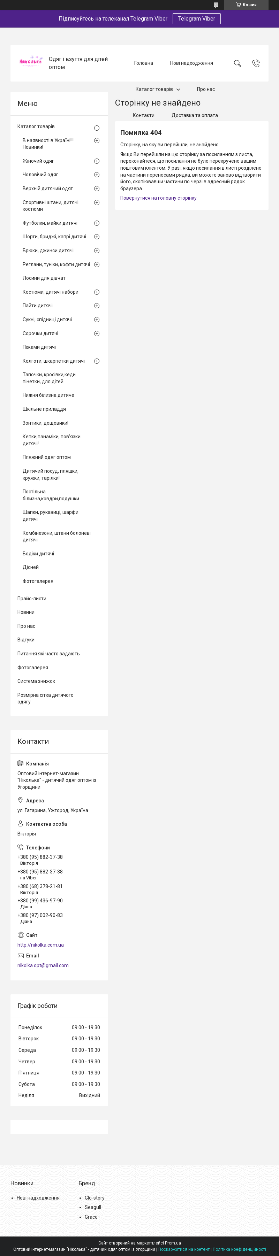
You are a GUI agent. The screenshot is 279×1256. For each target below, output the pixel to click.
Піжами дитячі (39, 347)
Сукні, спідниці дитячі (47, 319)
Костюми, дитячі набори (50, 292)
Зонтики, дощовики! (45, 423)
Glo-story (95, 1198)
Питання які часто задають (48, 653)
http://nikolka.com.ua (40, 945)
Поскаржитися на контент (184, 1249)
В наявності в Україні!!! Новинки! (48, 144)
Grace (91, 1217)
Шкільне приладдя (44, 409)
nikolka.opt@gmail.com (43, 965)
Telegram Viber (196, 18)
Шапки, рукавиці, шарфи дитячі (50, 515)
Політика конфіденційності (239, 1249)
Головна (143, 63)
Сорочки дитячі (40, 333)
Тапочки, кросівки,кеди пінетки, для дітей (49, 378)
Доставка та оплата (195, 115)
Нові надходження (191, 63)
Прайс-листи (31, 598)
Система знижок (36, 681)
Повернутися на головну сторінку (158, 198)
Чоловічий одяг (40, 174)
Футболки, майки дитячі (50, 223)
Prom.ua (173, 1243)
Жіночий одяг (38, 161)
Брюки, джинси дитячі (48, 250)
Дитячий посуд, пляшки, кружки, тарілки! (50, 474)
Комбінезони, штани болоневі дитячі (57, 536)
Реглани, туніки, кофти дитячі (56, 264)
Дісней (31, 567)
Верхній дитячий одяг (48, 188)
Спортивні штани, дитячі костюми (50, 206)
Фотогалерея (38, 581)
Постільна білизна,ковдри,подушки (51, 495)
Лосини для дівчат (44, 278)
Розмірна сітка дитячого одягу (45, 698)
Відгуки (26, 639)
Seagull (93, 1207)
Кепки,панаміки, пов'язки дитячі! (52, 440)
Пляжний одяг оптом (47, 457)
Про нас (206, 89)
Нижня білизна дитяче (48, 395)
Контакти (143, 115)
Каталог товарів (154, 89)
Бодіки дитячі (38, 553)
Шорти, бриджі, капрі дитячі (54, 236)
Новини (26, 612)
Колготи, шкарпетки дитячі (54, 361)
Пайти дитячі (38, 305)
